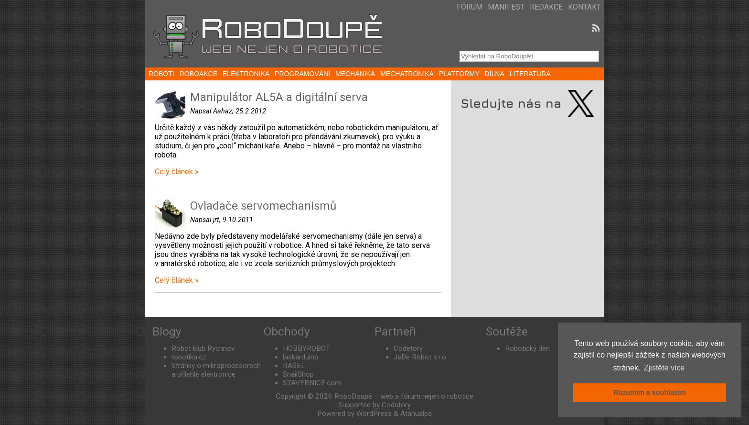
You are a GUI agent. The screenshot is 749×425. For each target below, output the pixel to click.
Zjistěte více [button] (664, 368)
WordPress (374, 413)
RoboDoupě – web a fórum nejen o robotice (403, 396)
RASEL (294, 365)
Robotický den (527, 348)
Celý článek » (177, 171)
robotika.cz (188, 357)
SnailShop (298, 374)
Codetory (408, 348)
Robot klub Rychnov (203, 348)
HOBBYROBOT (306, 348)
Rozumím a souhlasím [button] (649, 392)
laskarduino (301, 357)
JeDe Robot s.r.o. (421, 357)
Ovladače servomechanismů (263, 205)
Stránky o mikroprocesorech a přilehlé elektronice (216, 370)
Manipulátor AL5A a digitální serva (279, 97)
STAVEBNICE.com (312, 383)
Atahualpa (416, 413)
